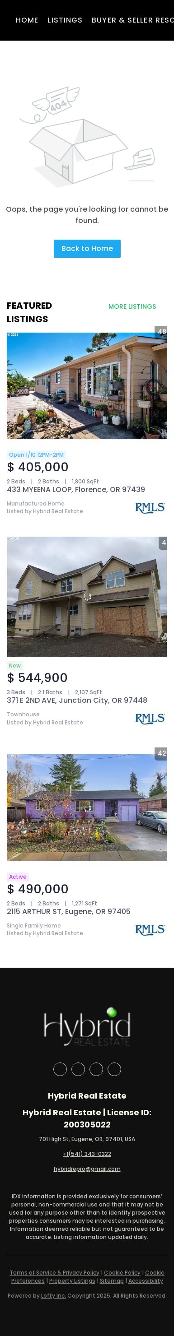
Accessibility (145, 1281)
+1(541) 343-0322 (87, 1154)
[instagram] (96, 1069)
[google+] (114, 1069)
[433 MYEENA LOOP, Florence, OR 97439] (87, 386)
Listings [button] (65, 20)
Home (27, 20)
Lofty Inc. (53, 1295)
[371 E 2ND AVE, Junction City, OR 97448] (87, 597)
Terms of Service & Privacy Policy (54, 1272)
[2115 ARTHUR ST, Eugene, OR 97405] (87, 807)
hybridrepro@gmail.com (87, 1169)
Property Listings (72, 1281)
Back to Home (87, 248)
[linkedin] (78, 1069)
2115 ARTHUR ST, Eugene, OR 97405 (69, 911)
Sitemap (112, 1281)
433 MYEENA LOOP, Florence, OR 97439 (76, 489)
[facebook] (60, 1069)
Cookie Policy (122, 1272)
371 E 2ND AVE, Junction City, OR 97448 (77, 700)
